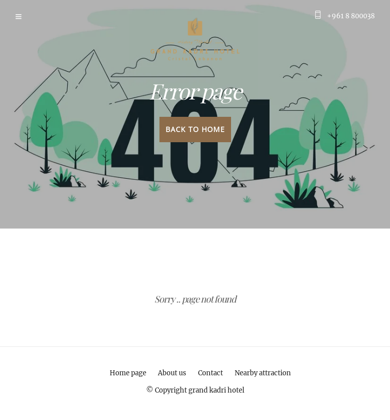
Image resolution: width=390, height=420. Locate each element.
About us (172, 373)
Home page (128, 373)
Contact (210, 373)
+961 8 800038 (351, 16)
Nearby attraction (263, 373)
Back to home (195, 129)
